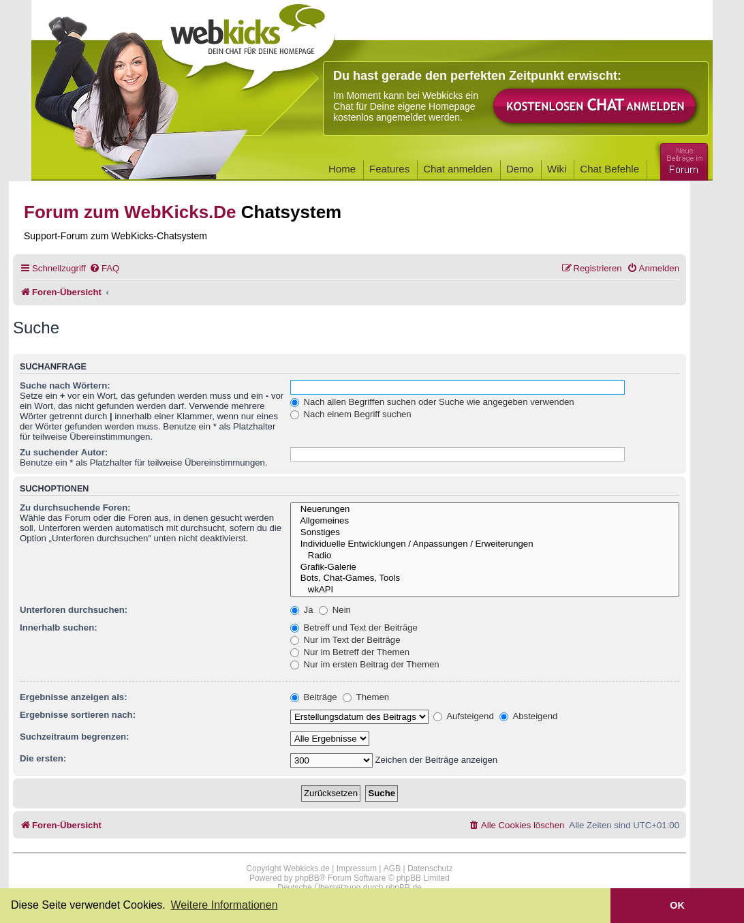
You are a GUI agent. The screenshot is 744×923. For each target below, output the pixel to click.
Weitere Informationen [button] (223, 905)
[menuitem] (104, 268)
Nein (335, 610)
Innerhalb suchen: (58, 627)
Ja (301, 610)
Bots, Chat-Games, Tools (485, 578)
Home (342, 169)
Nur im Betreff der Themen (349, 652)
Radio (485, 556)
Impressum (357, 868)
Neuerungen (485, 509)
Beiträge (313, 697)
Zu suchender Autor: (64, 452)
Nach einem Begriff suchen (351, 414)
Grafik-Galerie (485, 567)
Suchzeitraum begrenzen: (74, 736)
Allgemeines (485, 521)
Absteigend (528, 716)
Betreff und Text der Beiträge (354, 627)
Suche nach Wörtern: (65, 385)
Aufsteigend (463, 716)
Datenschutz (430, 868)
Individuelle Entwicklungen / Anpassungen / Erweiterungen (485, 544)
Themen (366, 697)
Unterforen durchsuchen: (73, 610)
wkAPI (485, 590)
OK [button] (677, 905)
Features (389, 169)
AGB (392, 868)
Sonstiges (485, 533)
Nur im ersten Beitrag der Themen (364, 664)
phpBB (307, 878)
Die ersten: (43, 758)
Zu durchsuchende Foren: (75, 507)
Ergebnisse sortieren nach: (78, 715)
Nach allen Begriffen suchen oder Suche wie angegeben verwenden (432, 402)
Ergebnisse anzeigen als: (73, 697)
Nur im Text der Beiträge (345, 640)
